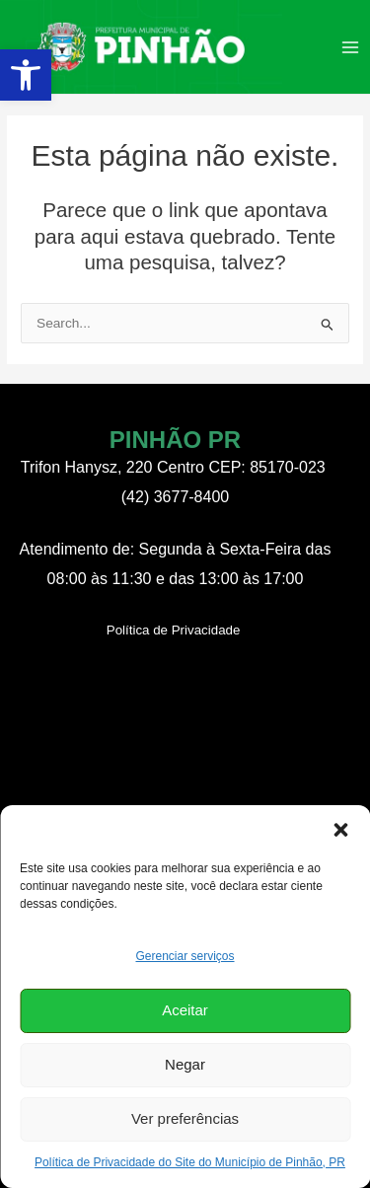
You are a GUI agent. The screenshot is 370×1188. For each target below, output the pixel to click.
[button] (340, 830)
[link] (25, 75)
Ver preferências (185, 1118)
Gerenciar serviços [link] (184, 956)
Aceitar (185, 1010)
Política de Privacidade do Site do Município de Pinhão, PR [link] (190, 1162)
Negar (185, 1064)
